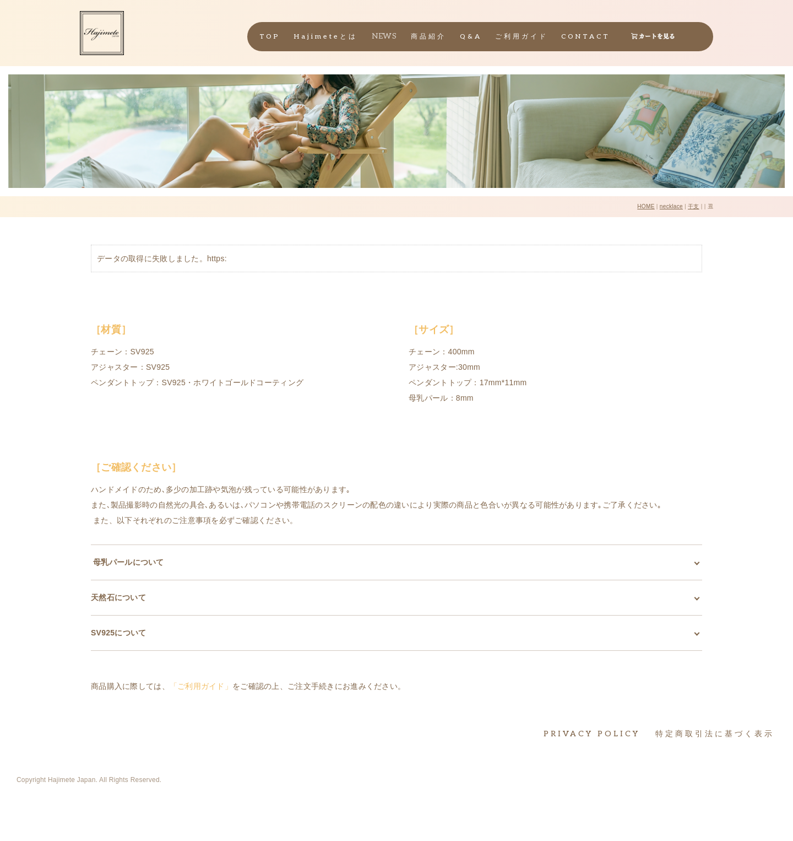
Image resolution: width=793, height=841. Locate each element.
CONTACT (585, 37)
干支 (693, 206)
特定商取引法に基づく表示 (714, 733)
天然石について (118, 597)
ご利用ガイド (521, 37)
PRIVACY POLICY (592, 733)
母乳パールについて (127, 562)
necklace (671, 206)
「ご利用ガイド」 (201, 686)
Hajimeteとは (325, 37)
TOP (269, 37)
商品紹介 (428, 37)
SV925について (118, 632)
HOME (645, 206)
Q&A (471, 37)
